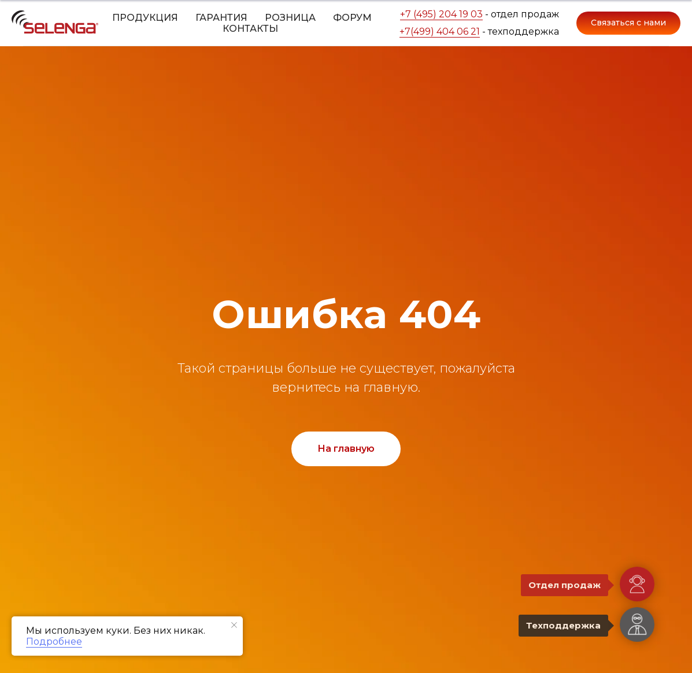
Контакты (250, 28)
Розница (290, 17)
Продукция (145, 17)
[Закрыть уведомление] (234, 625)
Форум (352, 17)
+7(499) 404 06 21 (439, 31)
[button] (628, 23)
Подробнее (54, 641)
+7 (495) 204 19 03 (441, 14)
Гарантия (221, 17)
